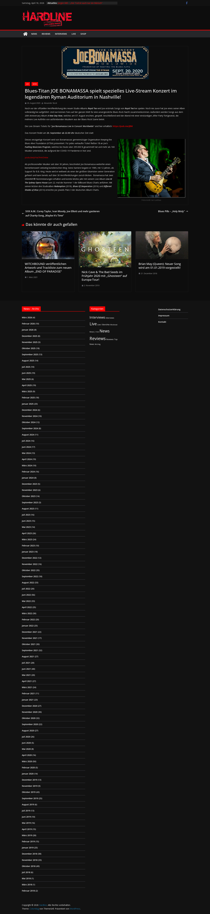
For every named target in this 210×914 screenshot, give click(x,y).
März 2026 (27, 317)
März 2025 (27, 391)
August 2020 (28, 730)
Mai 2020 (26, 749)
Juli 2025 (26, 366)
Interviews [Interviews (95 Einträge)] (97, 317)
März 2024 (27, 465)
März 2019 (27, 835)
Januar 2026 (28, 329)
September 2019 (30, 798)
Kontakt (162, 321)
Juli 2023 (26, 514)
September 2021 (30, 650)
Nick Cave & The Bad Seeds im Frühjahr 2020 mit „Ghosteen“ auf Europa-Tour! (104, 276)
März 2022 (27, 613)
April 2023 (27, 533)
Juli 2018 (26, 872)
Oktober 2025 (28, 348)
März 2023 (27, 539)
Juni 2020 (26, 742)
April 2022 (27, 607)
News (34, 33)
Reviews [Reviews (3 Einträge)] (110, 339)
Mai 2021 (26, 675)
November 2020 (29, 712)
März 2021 (27, 687)
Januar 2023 (28, 551)
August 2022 (28, 582)
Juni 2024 (26, 447)
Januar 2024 (28, 477)
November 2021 (29, 638)
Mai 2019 (26, 823)
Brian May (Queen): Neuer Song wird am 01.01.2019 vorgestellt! (160, 266)
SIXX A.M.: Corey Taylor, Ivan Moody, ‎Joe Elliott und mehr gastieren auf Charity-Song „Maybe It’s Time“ (61, 213)
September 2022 (30, 576)
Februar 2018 (28, 890)
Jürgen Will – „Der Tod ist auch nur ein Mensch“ (80, 3)
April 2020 (27, 755)
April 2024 (27, 459)
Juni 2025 (26, 373)
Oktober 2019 (28, 792)
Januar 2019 (28, 847)
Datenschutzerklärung (169, 309)
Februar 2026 (28, 323)
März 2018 (27, 884)
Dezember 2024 (29, 410)
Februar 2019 (28, 841)
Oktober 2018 (28, 866)
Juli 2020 (26, 736)
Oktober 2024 (28, 422)
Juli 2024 (26, 440)
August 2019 (28, 804)
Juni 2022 (26, 594)
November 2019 (29, 786)
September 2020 (30, 724)
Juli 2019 (26, 810)
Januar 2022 (28, 625)
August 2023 (28, 508)
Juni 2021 (26, 668)
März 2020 (27, 761)
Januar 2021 (28, 699)
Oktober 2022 (28, 570)
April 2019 (27, 829)
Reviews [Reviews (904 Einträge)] (98, 338)
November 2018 (29, 860)
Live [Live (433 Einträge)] (93, 323)
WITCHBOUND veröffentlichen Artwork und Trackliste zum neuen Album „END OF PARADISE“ (48, 267)
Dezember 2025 (29, 336)
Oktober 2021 (28, 644)
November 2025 (29, 342)
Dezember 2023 (29, 483)
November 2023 (29, 490)
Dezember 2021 (29, 632)
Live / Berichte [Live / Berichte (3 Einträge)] (103, 324)
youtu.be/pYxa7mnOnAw (36, 157)
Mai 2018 (26, 878)
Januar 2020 (28, 773)
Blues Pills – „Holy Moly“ (173, 211)
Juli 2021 (26, 662)
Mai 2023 (26, 527)
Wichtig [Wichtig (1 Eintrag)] (97, 344)
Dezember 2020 (29, 705)
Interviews (61, 33)
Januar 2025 (28, 403)
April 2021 (27, 681)
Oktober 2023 (28, 496)
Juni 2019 (26, 816)
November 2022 (29, 564)
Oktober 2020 (28, 718)
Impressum (163, 315)
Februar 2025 (28, 397)
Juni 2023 (26, 520)
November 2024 (29, 416)
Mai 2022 (26, 601)
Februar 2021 (28, 693)
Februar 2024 (28, 471)
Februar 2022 (28, 619)
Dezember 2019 (29, 779)
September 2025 (30, 354)
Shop (83, 33)
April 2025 (27, 385)
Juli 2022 (26, 588)
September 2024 (30, 428)
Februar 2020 (28, 767)
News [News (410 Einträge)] (104, 331)
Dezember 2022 (29, 557)
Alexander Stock (50, 103)
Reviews (46, 33)
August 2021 (28, 656)
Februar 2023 (28, 545)
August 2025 (28, 360)
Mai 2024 (26, 453)
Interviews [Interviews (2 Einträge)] (110, 318)
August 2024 (28, 434)
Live (74, 33)
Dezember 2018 (29, 853)
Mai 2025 (26, 379)
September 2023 (30, 502)
